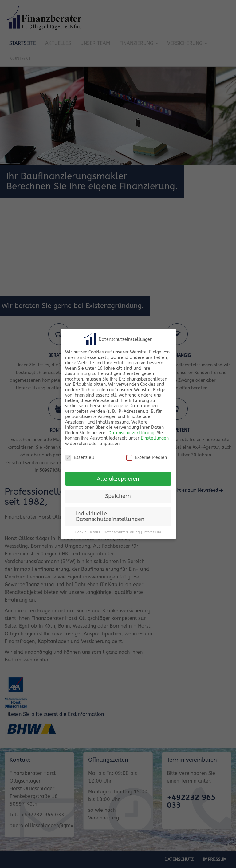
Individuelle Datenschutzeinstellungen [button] (110, 517)
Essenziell (79, 457)
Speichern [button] (118, 496)
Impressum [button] (152, 532)
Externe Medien (146, 457)
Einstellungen (155, 438)
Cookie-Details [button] (87, 532)
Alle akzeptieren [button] (118, 479)
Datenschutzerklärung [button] (122, 532)
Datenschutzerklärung (131, 433)
